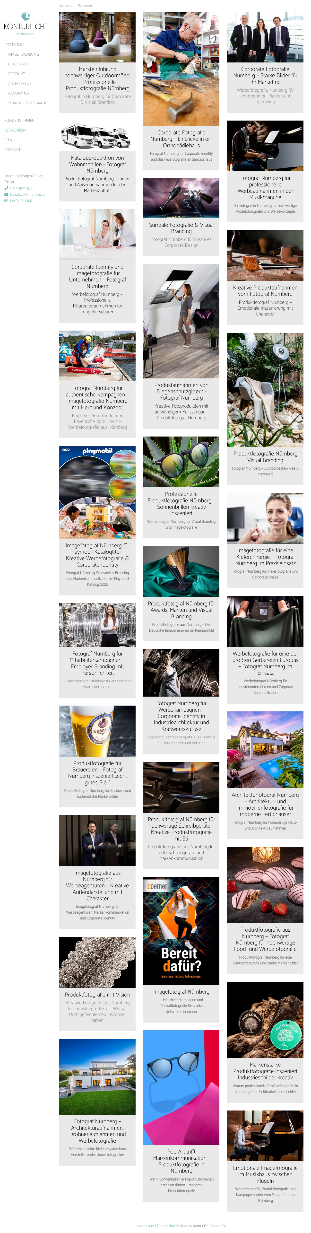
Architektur (20, 83)
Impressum (145, 1226)
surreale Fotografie (27, 103)
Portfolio (14, 45)
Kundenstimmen (19, 120)
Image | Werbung (23, 54)
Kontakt (12, 150)
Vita (8, 140)
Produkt (16, 74)
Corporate (18, 64)
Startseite (65, 6)
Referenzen (15, 130)
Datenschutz (167, 1226)
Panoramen (19, 93)
